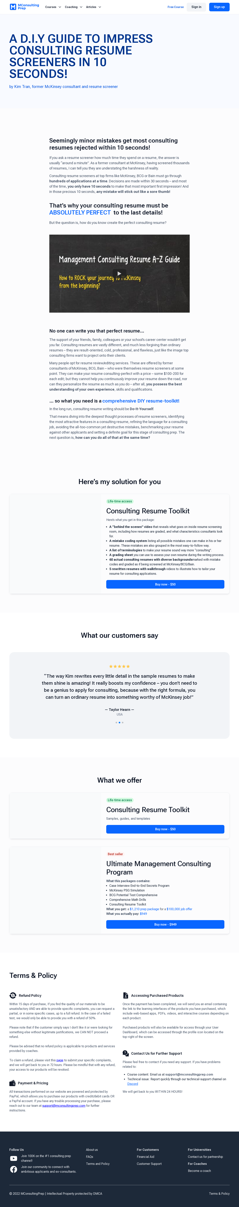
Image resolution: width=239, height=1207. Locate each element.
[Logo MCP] (24, 7)
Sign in (196, 7)
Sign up (219, 7)
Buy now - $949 (165, 924)
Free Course (176, 7)
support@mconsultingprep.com (63, 1106)
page (60, 1060)
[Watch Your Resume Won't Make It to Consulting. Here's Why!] (119, 273)
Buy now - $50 (165, 584)
